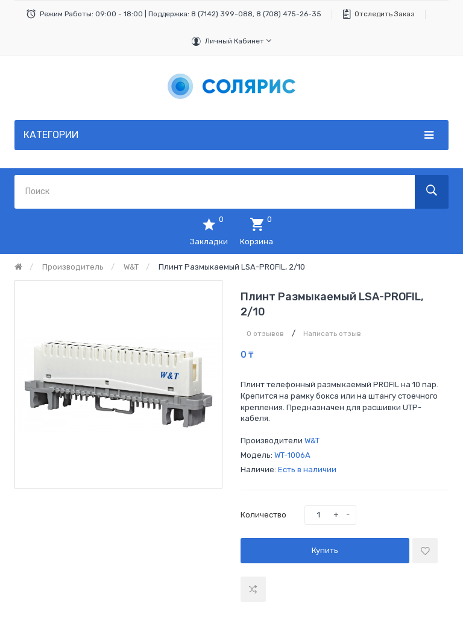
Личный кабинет (238, 40)
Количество (263, 514)
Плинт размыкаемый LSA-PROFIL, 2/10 (232, 266)
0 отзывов (265, 333)
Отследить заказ (384, 14)
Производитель (73, 266)
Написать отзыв (332, 333)
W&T (131, 266)
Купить (325, 550)
